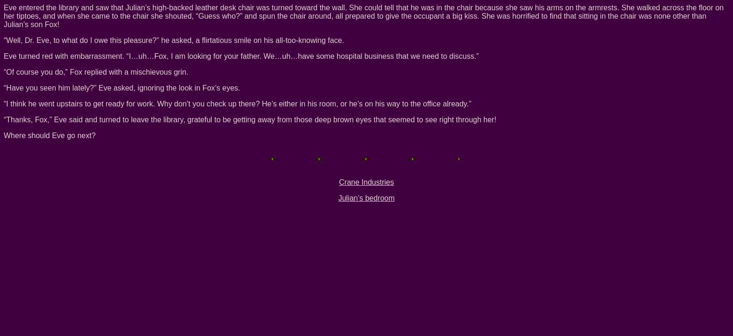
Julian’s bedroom (366, 198)
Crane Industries (366, 182)
